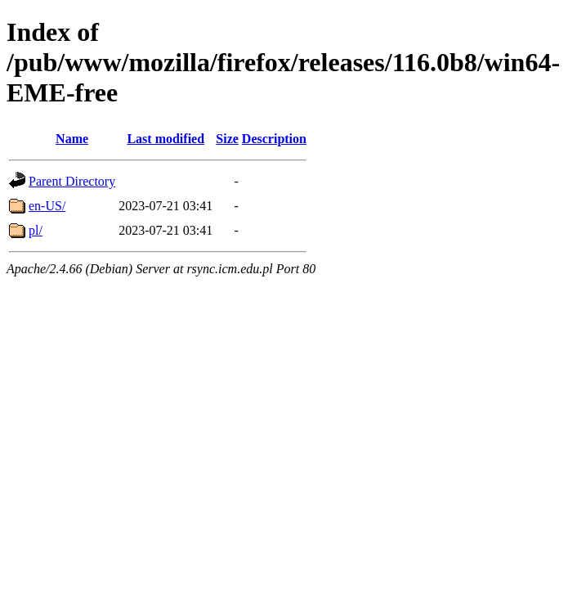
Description (274, 139)
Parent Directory (72, 181)
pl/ (35, 230)
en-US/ (47, 206)
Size (227, 139)
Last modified (165, 139)
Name (72, 139)
